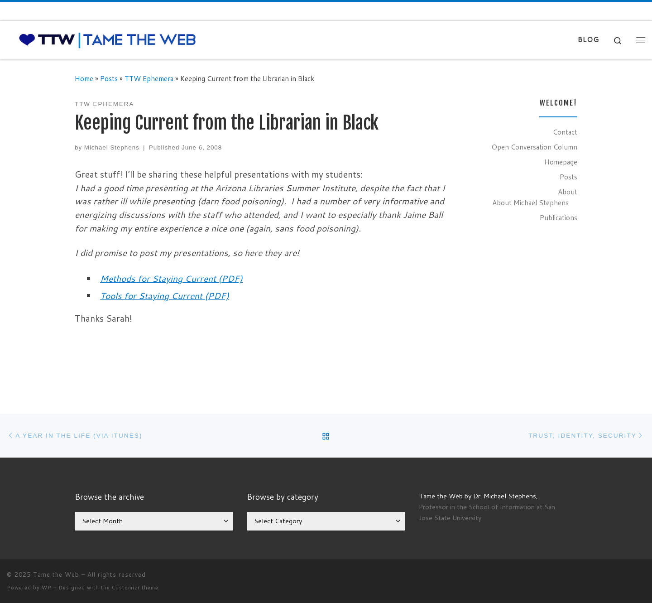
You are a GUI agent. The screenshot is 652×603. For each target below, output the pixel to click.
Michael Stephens (111, 147)
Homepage (560, 162)
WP (47, 587)
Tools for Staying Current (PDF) (164, 295)
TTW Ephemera (149, 78)
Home (84, 78)
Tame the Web (56, 574)
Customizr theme (135, 587)
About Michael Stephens (530, 202)
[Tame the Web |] (107, 39)
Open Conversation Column (534, 147)
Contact (565, 132)
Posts (109, 78)
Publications (558, 217)
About (567, 192)
